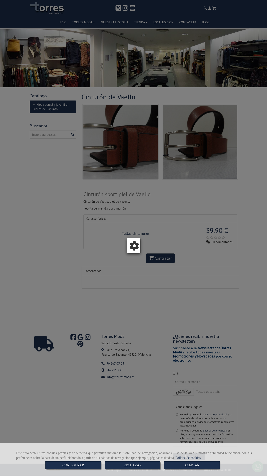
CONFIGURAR (73, 465)
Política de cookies (188, 458)
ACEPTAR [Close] (192, 465)
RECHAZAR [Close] (132, 465)
